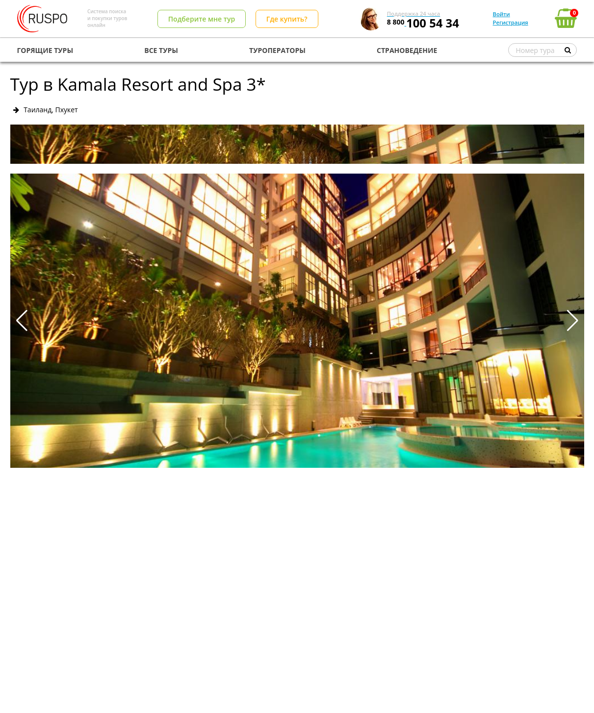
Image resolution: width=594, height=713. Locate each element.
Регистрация (510, 22)
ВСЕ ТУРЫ (161, 50)
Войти (501, 14)
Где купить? (287, 19)
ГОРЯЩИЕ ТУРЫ (45, 50)
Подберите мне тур (201, 19)
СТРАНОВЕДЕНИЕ (407, 50)
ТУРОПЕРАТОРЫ (277, 50)
